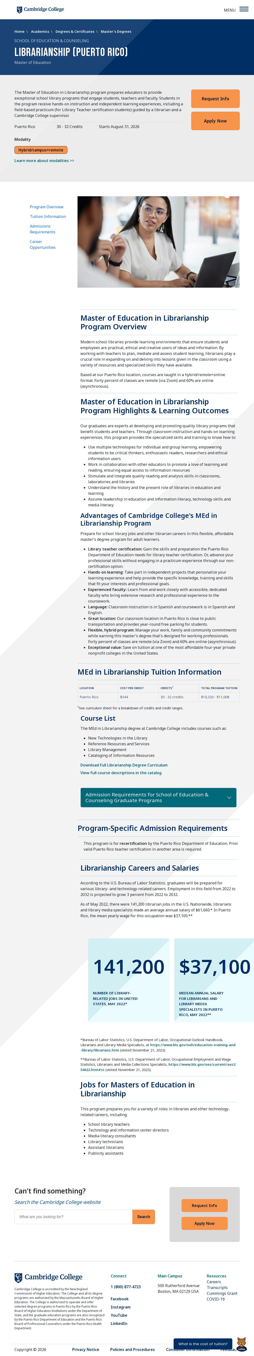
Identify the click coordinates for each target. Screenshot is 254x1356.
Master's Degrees (116, 31)
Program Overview (47, 207)
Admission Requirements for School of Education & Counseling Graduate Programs (146, 797)
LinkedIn (119, 1323)
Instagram (120, 1307)
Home (20, 31)
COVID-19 (216, 1299)
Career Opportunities (43, 244)
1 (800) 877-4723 (126, 1286)
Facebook (120, 1299)
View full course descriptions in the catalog (121, 772)
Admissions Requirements (42, 229)
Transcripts (217, 1287)
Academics (40, 31)
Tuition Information (48, 216)
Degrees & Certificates (75, 31)
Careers (214, 1281)
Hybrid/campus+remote (41, 150)
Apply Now (215, 121)
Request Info (215, 99)
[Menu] (244, 9)
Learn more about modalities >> (44, 160)
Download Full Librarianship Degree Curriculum (124, 765)
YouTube (119, 1315)
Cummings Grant (222, 1293)
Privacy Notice (85, 1349)
